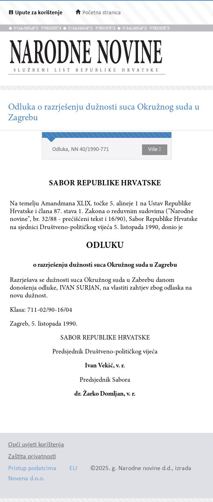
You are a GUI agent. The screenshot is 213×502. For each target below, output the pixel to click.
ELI (73, 468)
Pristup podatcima (32, 468)
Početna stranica (101, 13)
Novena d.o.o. (26, 478)
